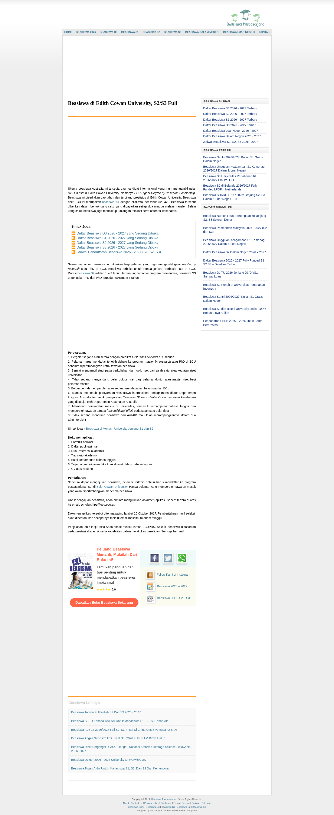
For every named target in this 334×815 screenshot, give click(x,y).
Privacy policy (151, 803)
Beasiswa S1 (168, 807)
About (126, 803)
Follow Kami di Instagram (173, 574)
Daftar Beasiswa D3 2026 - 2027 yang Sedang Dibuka (117, 233)
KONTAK (264, 32)
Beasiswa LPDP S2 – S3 (173, 598)
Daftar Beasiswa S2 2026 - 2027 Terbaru (230, 114)
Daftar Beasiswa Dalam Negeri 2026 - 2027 (232, 136)
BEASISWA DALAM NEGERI (202, 32)
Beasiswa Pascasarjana (163, 799)
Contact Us (136, 803)
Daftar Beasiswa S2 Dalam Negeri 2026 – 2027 (234, 252)
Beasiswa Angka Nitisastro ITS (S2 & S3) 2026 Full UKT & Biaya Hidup (118, 738)
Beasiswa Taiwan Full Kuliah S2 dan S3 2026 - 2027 (106, 712)
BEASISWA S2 (151, 32)
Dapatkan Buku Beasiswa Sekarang (104, 602)
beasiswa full (110, 202)
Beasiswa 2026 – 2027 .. (173, 586)
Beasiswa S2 (184, 807)
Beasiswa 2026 (136, 807)
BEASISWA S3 (172, 32)
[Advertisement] (166, 67)
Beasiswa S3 (199, 807)
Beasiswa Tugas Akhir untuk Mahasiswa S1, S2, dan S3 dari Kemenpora (120, 768)
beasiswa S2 (86, 273)
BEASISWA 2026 (86, 32)
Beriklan (195, 803)
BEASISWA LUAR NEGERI (239, 32)
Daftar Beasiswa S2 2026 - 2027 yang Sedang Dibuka (117, 242)
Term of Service (181, 803)
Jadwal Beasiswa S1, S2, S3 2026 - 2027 (230, 141)
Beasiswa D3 (153, 807)
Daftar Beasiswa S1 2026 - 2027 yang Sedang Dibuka (117, 238)
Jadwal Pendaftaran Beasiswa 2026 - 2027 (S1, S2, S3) (118, 252)
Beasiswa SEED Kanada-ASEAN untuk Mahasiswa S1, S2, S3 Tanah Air (119, 721)
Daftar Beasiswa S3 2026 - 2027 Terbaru (230, 108)
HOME (68, 32)
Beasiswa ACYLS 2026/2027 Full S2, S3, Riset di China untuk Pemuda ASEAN (124, 729)
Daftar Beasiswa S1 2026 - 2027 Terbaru (230, 119)
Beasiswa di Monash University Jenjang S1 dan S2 (119, 428)
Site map (206, 803)
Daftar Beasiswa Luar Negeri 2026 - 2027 (230, 130)
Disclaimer (166, 803)
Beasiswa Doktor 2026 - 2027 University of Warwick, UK (108, 759)
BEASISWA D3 (108, 32)
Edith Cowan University (111, 486)
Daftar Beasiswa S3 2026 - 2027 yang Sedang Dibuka (117, 247)
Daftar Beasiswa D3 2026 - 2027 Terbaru (230, 125)
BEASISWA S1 (130, 32)
